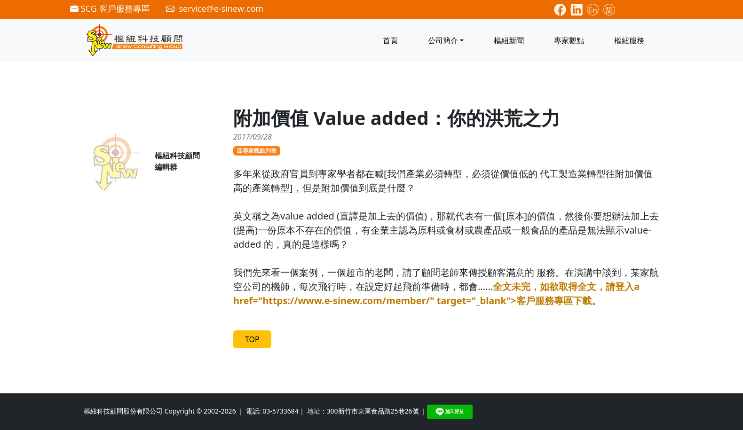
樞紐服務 (629, 40)
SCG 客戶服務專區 (110, 8)
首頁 (390, 40)
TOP (252, 339)
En (592, 10)
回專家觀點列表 (257, 151)
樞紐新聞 (509, 40)
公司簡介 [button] (443, 40)
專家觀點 (569, 40)
